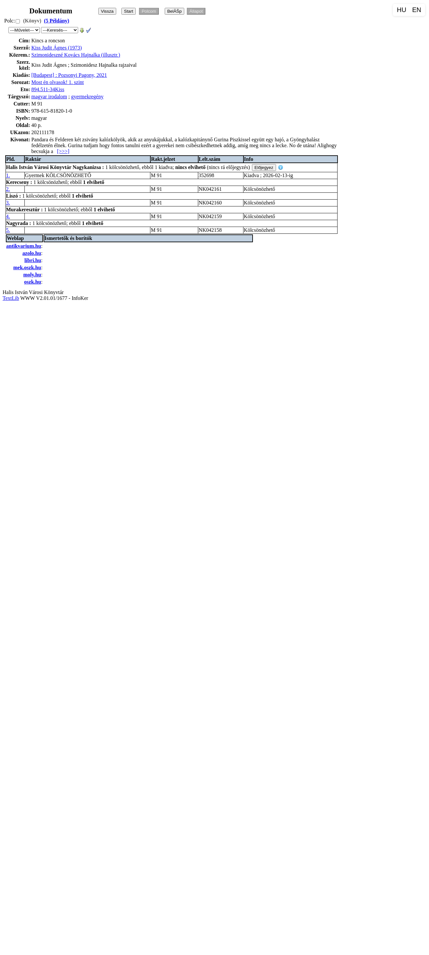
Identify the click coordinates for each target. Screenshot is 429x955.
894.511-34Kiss (47, 89)
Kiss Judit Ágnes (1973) (56, 47)
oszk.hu (32, 282)
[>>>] (63, 151)
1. (8, 175)
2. (8, 189)
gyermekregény (87, 96)
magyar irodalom (49, 96)
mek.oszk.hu (27, 267)
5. (8, 230)
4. (8, 216)
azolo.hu (31, 253)
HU (401, 9)
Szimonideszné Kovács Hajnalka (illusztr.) (75, 55)
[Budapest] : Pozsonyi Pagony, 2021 (69, 75)
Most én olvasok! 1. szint (57, 82)
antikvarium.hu (23, 246)
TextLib (11, 298)
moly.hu (32, 274)
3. (8, 202)
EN (416, 9)
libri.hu (32, 260)
